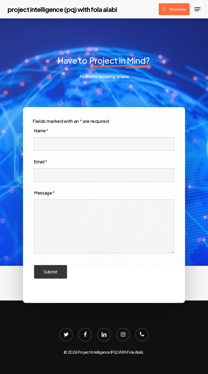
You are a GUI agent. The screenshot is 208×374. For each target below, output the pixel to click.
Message (45, 193)
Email (41, 162)
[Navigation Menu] (197, 9)
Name (42, 132)
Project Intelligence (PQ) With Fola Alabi (62, 9)
